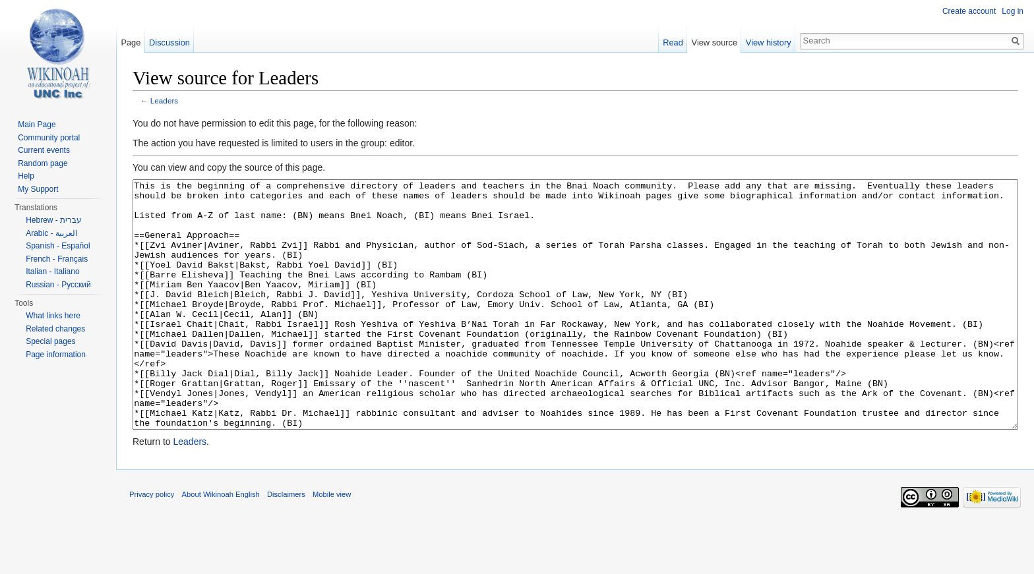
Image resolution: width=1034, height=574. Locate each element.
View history (768, 42)
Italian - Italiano (52, 271)
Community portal (49, 137)
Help (26, 176)
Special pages (50, 341)
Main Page (36, 124)
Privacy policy (151, 544)
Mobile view (332, 544)
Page (130, 42)
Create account (969, 11)
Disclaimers (286, 544)
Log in (1012, 11)
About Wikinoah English (221, 544)
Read (673, 42)
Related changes (55, 328)
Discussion (169, 42)
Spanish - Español (58, 245)
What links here (53, 315)
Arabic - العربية (51, 233)
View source (714, 42)
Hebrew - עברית (54, 220)
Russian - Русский (58, 284)
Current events (44, 150)
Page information (56, 354)
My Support (38, 189)
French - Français (57, 259)
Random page (42, 163)
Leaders (164, 100)
